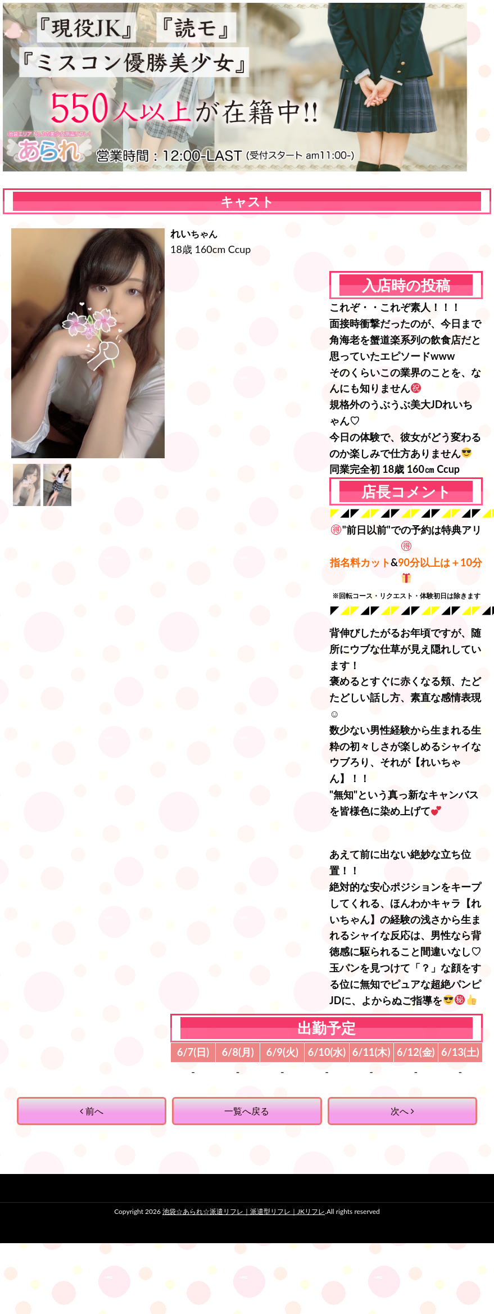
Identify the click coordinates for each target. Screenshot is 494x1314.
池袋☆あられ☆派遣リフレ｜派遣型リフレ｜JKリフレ (243, 1211)
